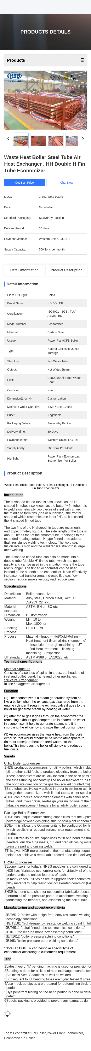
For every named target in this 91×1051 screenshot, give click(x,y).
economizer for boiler (29, 1033)
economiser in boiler (19, 1038)
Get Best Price (25, 182)
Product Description (67, 270)
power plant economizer (65, 1033)
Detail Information (24, 270)
